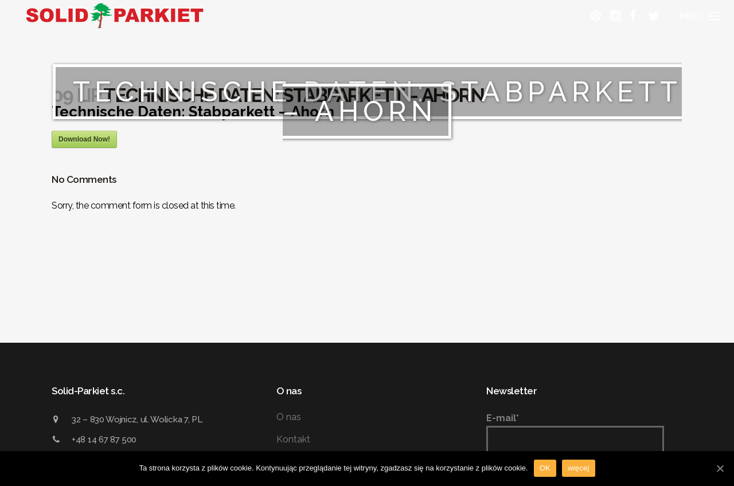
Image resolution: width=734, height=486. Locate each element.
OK (545, 468)
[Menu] (698, 16)
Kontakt (293, 439)
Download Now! (84, 139)
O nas (288, 416)
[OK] (719, 468)
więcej (578, 468)
